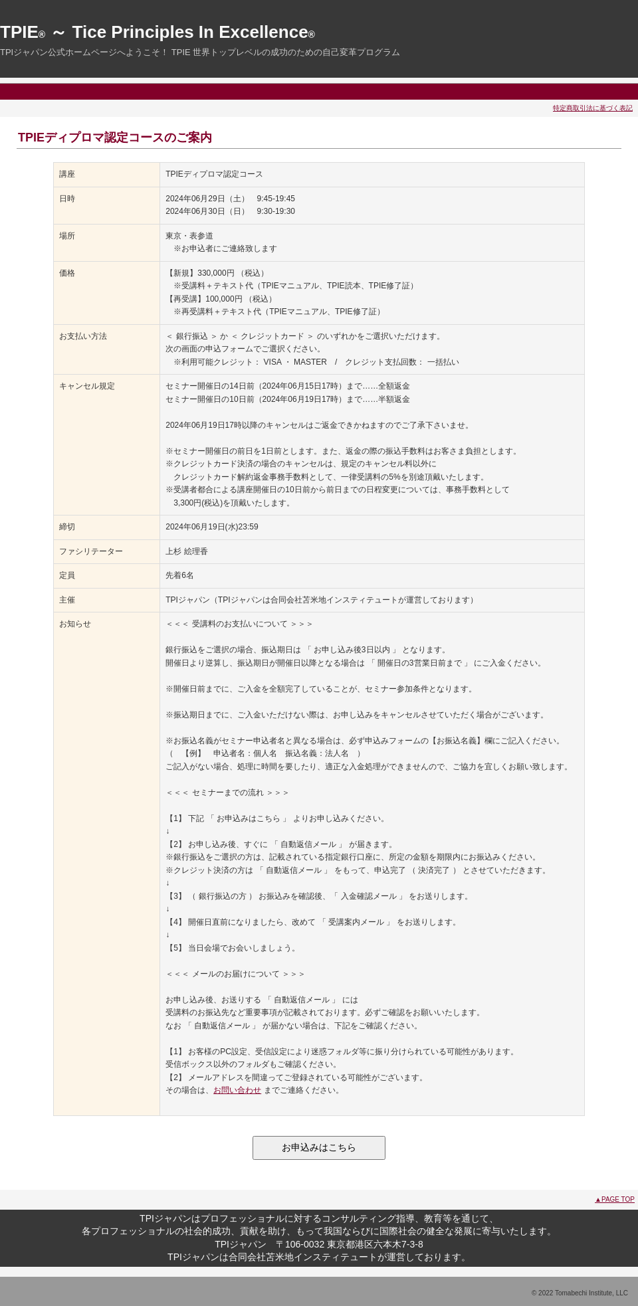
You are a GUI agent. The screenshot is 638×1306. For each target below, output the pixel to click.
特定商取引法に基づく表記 (593, 108)
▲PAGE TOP (615, 1199)
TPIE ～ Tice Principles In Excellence (157, 32)
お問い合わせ (237, 1090)
